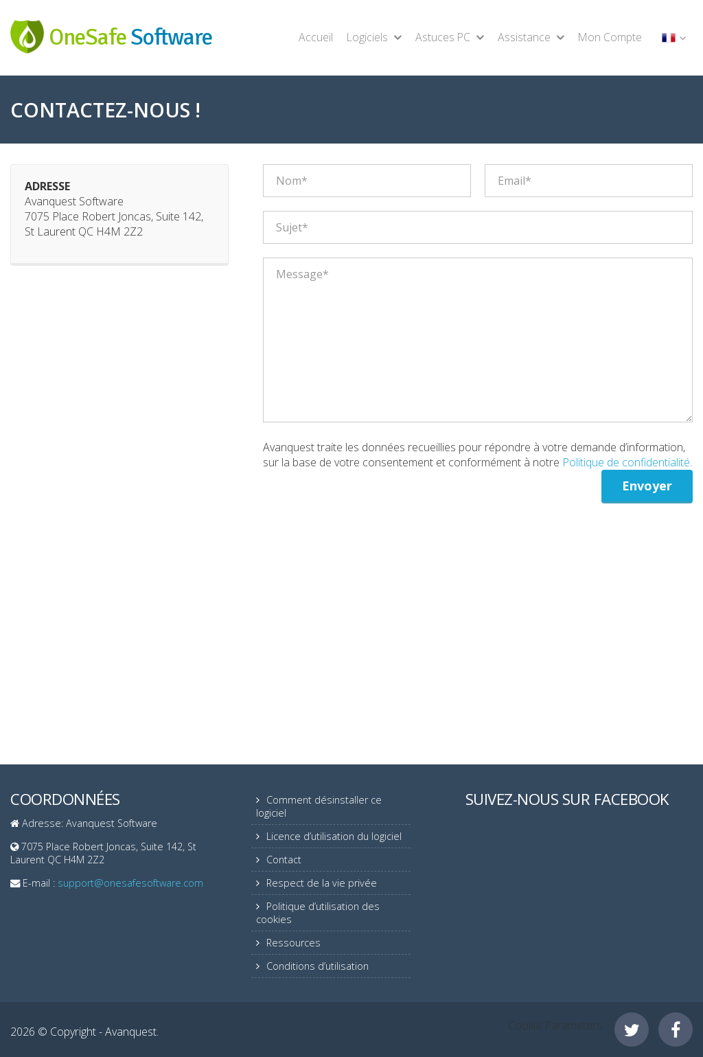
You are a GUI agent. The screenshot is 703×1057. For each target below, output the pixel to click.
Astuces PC (442, 37)
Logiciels (367, 37)
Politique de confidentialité (626, 462)
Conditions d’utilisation (317, 966)
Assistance (524, 37)
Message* (478, 340)
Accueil (316, 37)
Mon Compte (610, 37)
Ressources (293, 942)
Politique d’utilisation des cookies (318, 913)
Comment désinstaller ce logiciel (319, 806)
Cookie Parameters (555, 1025)
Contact (283, 859)
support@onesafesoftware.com (130, 882)
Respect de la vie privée (321, 882)
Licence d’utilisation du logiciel (334, 836)
